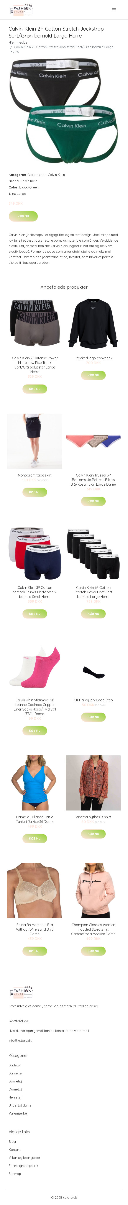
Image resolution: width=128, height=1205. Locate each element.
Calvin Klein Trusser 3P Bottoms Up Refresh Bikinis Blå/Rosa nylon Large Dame (93, 479)
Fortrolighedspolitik (23, 1166)
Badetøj (15, 1065)
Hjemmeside (18, 42)
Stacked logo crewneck (93, 358)
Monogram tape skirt (35, 475)
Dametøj (15, 1089)
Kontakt (15, 1150)
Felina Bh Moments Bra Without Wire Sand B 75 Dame (34, 929)
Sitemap (15, 1174)
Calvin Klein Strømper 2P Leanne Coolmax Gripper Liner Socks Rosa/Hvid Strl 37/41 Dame (35, 707)
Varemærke (37, 175)
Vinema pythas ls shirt (93, 817)
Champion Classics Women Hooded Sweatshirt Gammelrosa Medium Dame (93, 929)
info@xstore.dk (20, 1040)
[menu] (114, 10)
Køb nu (23, 216)
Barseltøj (16, 1073)
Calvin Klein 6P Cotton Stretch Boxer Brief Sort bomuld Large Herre (93, 592)
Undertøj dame (20, 1105)
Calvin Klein (56, 175)
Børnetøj (15, 1081)
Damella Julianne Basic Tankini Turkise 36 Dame (34, 819)
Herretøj (15, 1097)
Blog (12, 1142)
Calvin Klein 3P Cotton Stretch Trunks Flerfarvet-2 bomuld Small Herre (34, 592)
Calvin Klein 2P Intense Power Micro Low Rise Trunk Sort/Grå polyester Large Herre (35, 365)
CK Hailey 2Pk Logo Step (93, 700)
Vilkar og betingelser (24, 1158)
